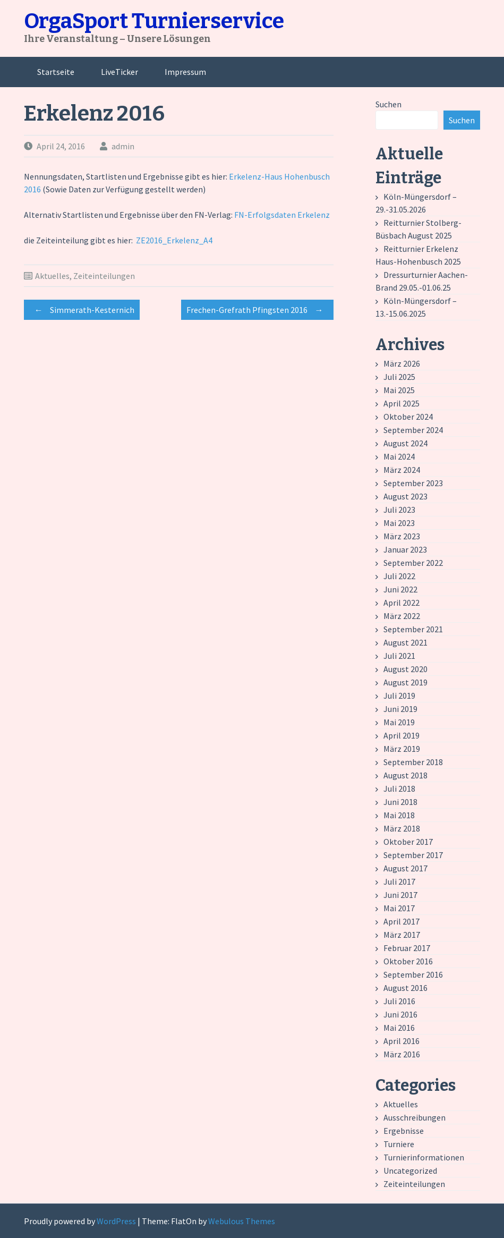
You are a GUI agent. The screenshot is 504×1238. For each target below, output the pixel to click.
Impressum (185, 71)
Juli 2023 (399, 509)
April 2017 (401, 921)
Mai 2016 (399, 1027)
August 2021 (405, 642)
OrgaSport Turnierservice (154, 21)
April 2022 (401, 602)
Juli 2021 (399, 655)
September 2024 (413, 430)
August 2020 (405, 669)
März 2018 (401, 828)
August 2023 (405, 496)
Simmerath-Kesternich (81, 309)
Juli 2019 (399, 695)
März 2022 (401, 615)
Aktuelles (52, 275)
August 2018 (405, 775)
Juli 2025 (399, 376)
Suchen (388, 104)
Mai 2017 (399, 908)
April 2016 (401, 1041)
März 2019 (401, 748)
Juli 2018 (399, 788)
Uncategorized (410, 1170)
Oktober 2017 (408, 841)
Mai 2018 (399, 815)
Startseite (55, 71)
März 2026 (401, 363)
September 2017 (413, 855)
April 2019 (401, 735)
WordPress (116, 1221)
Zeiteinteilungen (104, 275)
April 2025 (401, 403)
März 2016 (401, 1054)
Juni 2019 (400, 708)
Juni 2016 (400, 1014)
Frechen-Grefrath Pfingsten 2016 (257, 309)
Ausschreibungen (414, 1117)
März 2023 (401, 536)
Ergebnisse (403, 1130)
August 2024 (405, 443)
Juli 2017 (399, 881)
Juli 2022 (399, 576)
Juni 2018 (400, 801)
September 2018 (413, 762)
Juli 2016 (399, 1001)
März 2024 (401, 469)
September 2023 (413, 483)
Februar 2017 (406, 948)
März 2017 (401, 934)
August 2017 (405, 868)
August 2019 (405, 682)
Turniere (398, 1144)
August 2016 (405, 987)
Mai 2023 (399, 523)
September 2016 (413, 974)
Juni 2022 (400, 589)
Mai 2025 (399, 390)
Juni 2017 (400, 894)
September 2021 (413, 629)
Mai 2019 (399, 722)
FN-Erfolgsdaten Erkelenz (282, 214)
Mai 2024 (399, 456)
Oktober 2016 (408, 961)
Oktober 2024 (408, 416)
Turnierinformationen (423, 1157)
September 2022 (413, 562)
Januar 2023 (405, 549)
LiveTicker (119, 71)
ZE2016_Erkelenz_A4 (174, 240)
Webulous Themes (241, 1221)
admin (123, 146)
